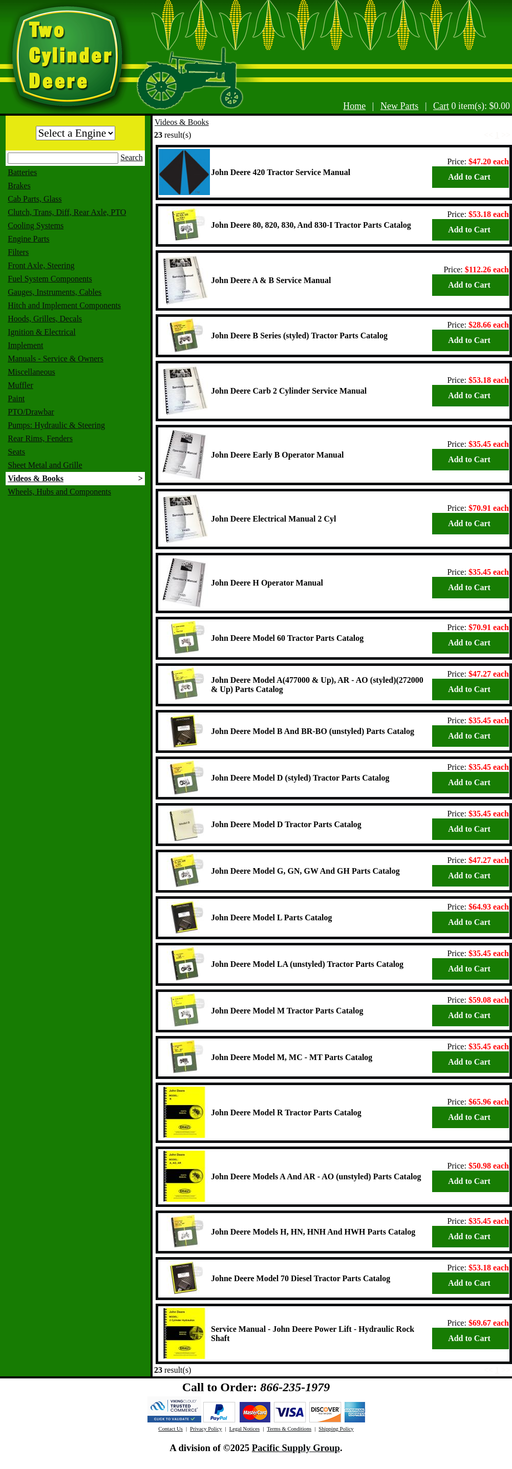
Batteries (22, 172)
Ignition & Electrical (41, 332)
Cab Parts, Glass (34, 199)
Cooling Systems (35, 225)
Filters (18, 252)
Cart (441, 106)
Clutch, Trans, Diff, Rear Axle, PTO (67, 212)
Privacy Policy (206, 1429)
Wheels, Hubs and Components (59, 491)
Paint (16, 398)
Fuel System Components (50, 278)
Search (131, 157)
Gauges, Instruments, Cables (54, 292)
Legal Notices (244, 1429)
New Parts (399, 106)
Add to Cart (469, 176)
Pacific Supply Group (296, 1447)
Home (354, 106)
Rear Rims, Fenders (40, 438)
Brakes (19, 185)
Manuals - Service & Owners (55, 358)
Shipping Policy (335, 1429)
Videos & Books (35, 478)
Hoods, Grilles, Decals (45, 318)
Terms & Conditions (289, 1429)
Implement (25, 345)
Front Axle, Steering (41, 265)
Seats (16, 451)
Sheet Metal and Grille (45, 465)
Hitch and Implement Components (64, 305)
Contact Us (170, 1429)
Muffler (20, 385)
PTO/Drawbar (31, 411)
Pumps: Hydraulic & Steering (56, 425)
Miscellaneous (31, 372)
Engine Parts (28, 238)
